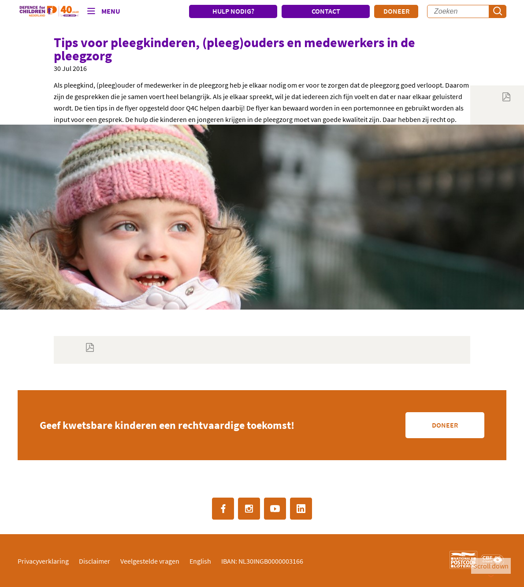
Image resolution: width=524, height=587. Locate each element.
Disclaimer (94, 561)
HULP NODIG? (233, 11)
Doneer (396, 11)
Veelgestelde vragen (149, 561)
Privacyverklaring (43, 561)
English (200, 561)
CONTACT (326, 11)
